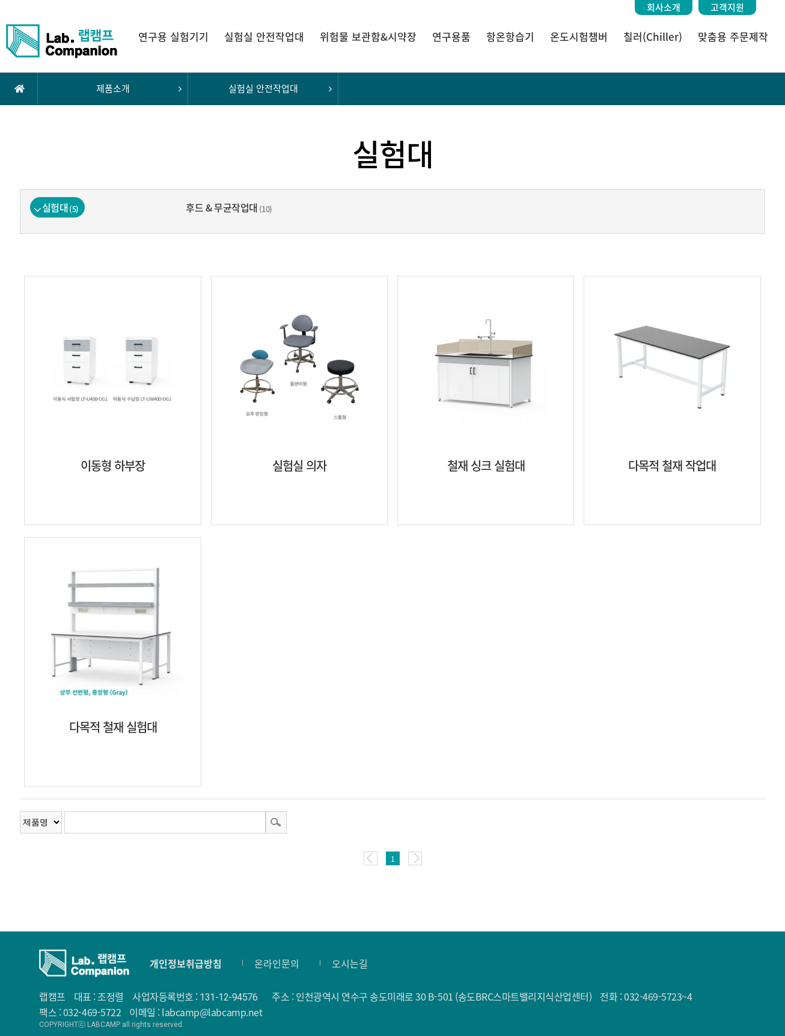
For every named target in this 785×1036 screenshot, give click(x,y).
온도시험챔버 (579, 36)
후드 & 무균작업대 (229, 207)
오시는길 (350, 963)
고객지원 (727, 7)
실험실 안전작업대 (264, 36)
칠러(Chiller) (652, 36)
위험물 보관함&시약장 (368, 36)
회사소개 (663, 7)
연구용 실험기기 (173, 36)
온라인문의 (276, 963)
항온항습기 (510, 36)
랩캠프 (61, 41)
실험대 (60, 207)
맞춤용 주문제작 (733, 36)
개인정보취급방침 (186, 963)
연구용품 (451, 36)
